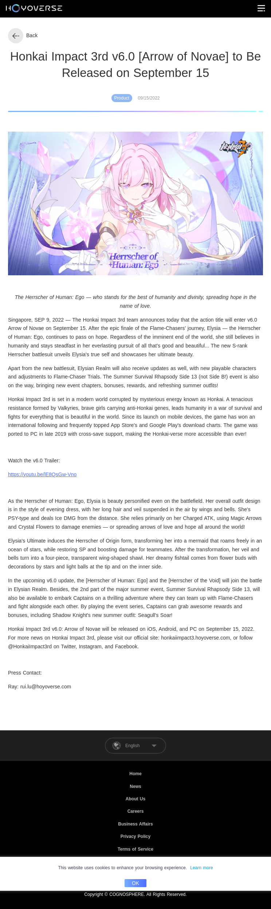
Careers (135, 811)
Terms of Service (135, 849)
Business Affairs (135, 824)
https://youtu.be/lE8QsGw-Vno (42, 474)
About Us (135, 798)
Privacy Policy (135, 836)
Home (135, 773)
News (135, 786)
